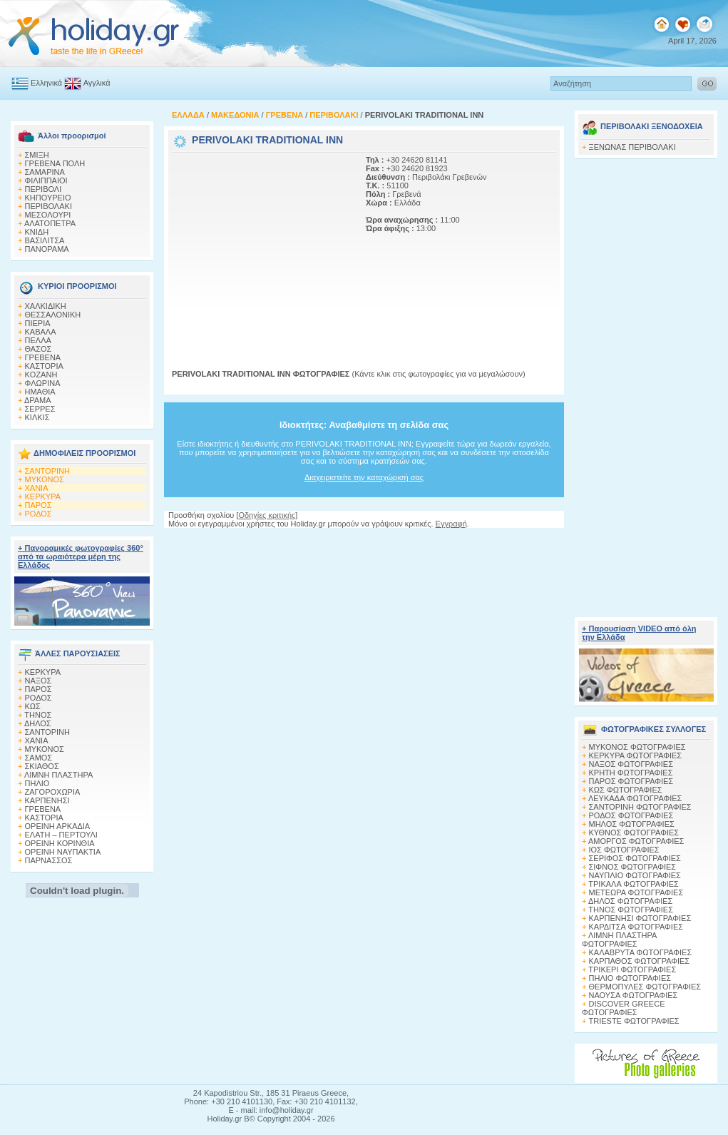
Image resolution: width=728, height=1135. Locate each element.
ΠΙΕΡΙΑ (38, 323)
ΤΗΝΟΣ (37, 715)
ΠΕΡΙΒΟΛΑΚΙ (48, 206)
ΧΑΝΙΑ (36, 488)
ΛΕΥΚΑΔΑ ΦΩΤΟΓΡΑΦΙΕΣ (635, 798)
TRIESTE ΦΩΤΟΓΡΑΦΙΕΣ (634, 1021)
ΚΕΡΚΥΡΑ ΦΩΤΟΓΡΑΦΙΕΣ (635, 755)
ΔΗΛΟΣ (37, 723)
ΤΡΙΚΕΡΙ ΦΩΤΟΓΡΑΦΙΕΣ (632, 969)
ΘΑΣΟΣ (38, 349)
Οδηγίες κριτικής (266, 515)
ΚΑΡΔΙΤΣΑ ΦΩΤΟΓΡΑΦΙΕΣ (636, 926)
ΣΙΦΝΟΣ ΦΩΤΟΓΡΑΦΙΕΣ (633, 866)
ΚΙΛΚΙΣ (37, 417)
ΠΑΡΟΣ (38, 505)
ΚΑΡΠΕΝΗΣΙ (47, 800)
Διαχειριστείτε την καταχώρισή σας (364, 477)
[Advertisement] (261, 245)
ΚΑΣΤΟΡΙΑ (44, 366)
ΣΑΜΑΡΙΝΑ (45, 172)
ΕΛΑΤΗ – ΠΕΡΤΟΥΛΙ (61, 834)
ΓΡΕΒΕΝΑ (43, 357)
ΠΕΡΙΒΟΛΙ (43, 189)
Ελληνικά (46, 82)
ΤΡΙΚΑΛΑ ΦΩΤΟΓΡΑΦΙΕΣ (633, 884)
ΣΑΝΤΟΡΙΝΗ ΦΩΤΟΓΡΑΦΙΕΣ (640, 807)
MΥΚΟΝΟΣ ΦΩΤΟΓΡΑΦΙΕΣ (637, 747)
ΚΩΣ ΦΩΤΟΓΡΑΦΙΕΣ (625, 789)
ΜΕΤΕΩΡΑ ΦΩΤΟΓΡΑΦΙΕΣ (636, 892)
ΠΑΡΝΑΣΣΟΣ (49, 860)
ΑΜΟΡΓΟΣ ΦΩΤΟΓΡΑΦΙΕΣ (636, 841)
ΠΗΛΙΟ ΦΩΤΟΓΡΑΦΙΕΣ (630, 978)
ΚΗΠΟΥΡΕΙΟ (48, 197)
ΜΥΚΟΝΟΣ (44, 479)
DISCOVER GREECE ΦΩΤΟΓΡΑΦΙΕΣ (623, 1008)
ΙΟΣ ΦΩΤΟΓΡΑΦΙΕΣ (624, 849)
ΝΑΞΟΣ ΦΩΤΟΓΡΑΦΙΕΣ (631, 764)
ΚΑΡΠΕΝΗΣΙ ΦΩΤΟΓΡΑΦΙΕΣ (640, 918)
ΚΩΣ (33, 706)
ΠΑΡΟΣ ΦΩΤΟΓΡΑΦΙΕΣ (631, 781)
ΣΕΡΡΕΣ (40, 408)
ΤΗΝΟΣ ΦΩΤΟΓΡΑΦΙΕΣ (630, 909)
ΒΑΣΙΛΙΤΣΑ (45, 240)
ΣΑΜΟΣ (39, 757)
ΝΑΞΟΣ (38, 680)
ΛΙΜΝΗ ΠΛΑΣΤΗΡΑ (58, 774)
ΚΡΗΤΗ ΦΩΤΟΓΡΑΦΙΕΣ (631, 772)
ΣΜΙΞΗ (37, 155)
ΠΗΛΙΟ (37, 783)
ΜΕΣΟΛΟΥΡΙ (48, 214)
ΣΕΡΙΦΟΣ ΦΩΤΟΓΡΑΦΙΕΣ (635, 858)
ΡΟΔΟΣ (38, 513)
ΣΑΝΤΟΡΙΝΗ (47, 471)
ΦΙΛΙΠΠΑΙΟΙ (46, 180)
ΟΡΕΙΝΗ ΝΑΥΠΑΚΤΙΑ (63, 852)
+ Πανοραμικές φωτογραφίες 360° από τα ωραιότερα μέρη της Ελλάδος (80, 556)
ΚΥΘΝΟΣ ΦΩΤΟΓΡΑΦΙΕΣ (634, 832)
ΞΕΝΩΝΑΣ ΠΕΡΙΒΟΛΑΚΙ (632, 147)
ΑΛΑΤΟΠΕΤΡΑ (50, 223)
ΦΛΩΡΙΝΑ (43, 383)
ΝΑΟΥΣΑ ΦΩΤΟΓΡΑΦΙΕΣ (633, 995)
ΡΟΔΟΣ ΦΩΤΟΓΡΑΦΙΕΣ (631, 815)
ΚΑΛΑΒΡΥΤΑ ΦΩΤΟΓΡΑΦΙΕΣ (640, 952)
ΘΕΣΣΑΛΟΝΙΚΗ (53, 314)
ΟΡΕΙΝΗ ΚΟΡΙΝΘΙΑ (60, 843)
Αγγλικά (97, 82)
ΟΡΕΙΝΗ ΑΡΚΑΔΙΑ (58, 826)
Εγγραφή (451, 523)
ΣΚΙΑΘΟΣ (42, 766)
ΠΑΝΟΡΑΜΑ (47, 249)
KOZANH (41, 374)
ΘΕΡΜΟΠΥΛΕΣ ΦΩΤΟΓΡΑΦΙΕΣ (645, 986)
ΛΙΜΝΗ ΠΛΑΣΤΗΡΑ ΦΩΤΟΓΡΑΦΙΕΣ (619, 939)
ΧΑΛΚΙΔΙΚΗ (45, 306)
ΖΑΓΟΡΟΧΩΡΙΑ (53, 792)
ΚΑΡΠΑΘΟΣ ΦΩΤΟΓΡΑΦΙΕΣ (639, 961)
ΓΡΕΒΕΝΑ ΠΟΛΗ (55, 163)
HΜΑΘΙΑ (40, 391)
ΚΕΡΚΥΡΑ (43, 496)
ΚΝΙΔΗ (37, 232)
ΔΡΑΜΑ (37, 400)
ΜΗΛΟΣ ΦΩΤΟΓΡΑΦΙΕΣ (632, 824)
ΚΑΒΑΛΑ (40, 331)
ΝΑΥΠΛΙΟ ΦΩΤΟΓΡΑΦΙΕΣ (635, 875)
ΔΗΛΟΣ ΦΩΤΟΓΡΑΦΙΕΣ (630, 901)
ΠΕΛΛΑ (38, 340)
